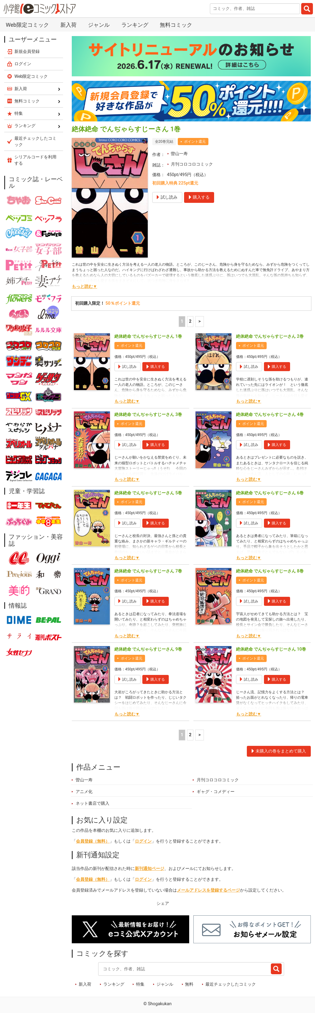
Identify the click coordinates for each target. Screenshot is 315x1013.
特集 (140, 984)
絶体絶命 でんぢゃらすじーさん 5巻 (148, 493)
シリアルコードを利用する (35, 160)
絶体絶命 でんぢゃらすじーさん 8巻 (270, 571)
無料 (189, 984)
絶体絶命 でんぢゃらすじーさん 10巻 (271, 649)
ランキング (134, 25)
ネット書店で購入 (92, 803)
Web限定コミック (27, 25)
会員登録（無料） (93, 841)
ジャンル (99, 25)
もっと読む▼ (84, 286)
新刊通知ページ (149, 868)
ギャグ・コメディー (216, 791)
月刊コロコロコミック (192, 164)
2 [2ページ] (190, 321)
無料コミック (176, 25)
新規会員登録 (27, 51)
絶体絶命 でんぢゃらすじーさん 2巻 (270, 336)
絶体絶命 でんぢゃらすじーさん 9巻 (148, 649)
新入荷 (68, 25)
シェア (162, 903)
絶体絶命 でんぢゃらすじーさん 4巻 (270, 414)
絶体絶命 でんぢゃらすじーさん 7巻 (148, 571)
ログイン (143, 841)
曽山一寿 (179, 153)
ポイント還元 (195, 141)
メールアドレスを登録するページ (208, 890)
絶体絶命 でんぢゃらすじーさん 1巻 (148, 336)
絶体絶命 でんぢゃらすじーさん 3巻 (148, 414)
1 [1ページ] (182, 321)
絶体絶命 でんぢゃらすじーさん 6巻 (270, 493)
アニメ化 (84, 791)
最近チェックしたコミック (230, 984)
